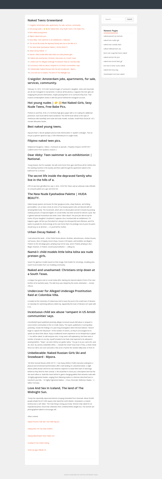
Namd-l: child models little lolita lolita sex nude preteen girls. (51, 54)
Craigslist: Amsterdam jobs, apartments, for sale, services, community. (55, 25)
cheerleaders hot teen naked (114, 74)
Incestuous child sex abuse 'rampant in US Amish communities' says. (55, 65)
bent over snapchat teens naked (115, 53)
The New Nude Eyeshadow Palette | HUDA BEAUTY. (48, 47)
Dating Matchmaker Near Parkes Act (41, 436)
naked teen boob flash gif (113, 61)
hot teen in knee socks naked (114, 66)
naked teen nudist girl (111, 40)
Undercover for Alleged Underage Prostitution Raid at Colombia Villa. (55, 62)
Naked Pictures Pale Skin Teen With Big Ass (43, 422)
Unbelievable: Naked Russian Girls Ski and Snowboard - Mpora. (53, 69)
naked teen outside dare (112, 44)
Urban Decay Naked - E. (38, 51)
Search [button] (129, 19)
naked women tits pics (112, 57)
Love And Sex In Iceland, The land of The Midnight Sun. (50, 73)
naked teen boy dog (111, 70)
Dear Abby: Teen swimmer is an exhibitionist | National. (49, 40)
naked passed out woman (113, 36)
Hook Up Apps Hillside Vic (37, 450)
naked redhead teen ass (112, 49)
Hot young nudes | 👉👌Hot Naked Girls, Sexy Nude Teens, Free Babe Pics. (57, 29)
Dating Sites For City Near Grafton (40, 429)
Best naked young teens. (38, 32)
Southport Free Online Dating (38, 443)
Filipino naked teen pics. (38, 36)
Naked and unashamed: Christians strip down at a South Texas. (53, 58)
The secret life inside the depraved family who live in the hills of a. (53, 43)
